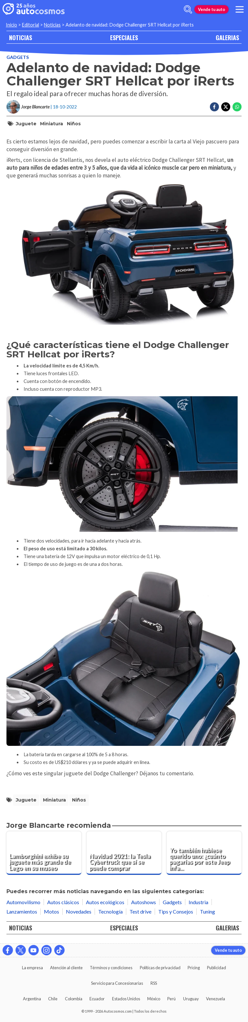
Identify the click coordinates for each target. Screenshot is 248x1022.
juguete (26, 124)
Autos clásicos (63, 902)
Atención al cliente (66, 967)
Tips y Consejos (175, 911)
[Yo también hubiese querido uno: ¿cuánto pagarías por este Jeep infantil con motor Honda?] (204, 853)
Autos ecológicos (105, 902)
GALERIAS (227, 37)
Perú (171, 998)
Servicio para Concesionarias (117, 983)
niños (74, 124)
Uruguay (191, 998)
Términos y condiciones (111, 967)
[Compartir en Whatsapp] (237, 106)
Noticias (52, 25)
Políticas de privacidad (160, 967)
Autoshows (143, 902)
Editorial (30, 25)
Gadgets (17, 57)
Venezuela (215, 998)
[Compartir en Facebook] (214, 106)
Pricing (194, 967)
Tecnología (110, 911)
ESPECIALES (124, 37)
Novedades (78, 911)
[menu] (239, 9)
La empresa (32, 967)
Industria (198, 902)
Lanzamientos (21, 911)
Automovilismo (23, 902)
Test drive (140, 911)
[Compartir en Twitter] (225, 106)
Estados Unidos (126, 998)
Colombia (73, 998)
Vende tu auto (211, 9)
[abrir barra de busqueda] (188, 9)
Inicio (11, 25)
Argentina (32, 998)
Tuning (207, 911)
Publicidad (216, 967)
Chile (52, 998)
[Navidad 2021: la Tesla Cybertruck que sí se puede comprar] (124, 853)
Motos (51, 911)
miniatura (51, 124)
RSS (153, 983)
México (153, 998)
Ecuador (97, 998)
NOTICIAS (20, 37)
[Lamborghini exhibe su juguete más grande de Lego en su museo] (43, 853)
